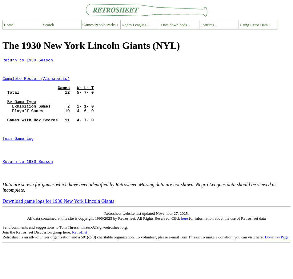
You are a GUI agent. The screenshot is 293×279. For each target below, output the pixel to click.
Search (48, 24)
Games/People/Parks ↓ (100, 24)
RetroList (79, 256)
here (184, 242)
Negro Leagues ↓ (135, 24)
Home (9, 24)
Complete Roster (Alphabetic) (36, 83)
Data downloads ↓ (175, 24)
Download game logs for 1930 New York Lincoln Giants (58, 225)
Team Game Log (18, 155)
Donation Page (276, 261)
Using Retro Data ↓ (255, 24)
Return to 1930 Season (27, 61)
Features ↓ (208, 24)
